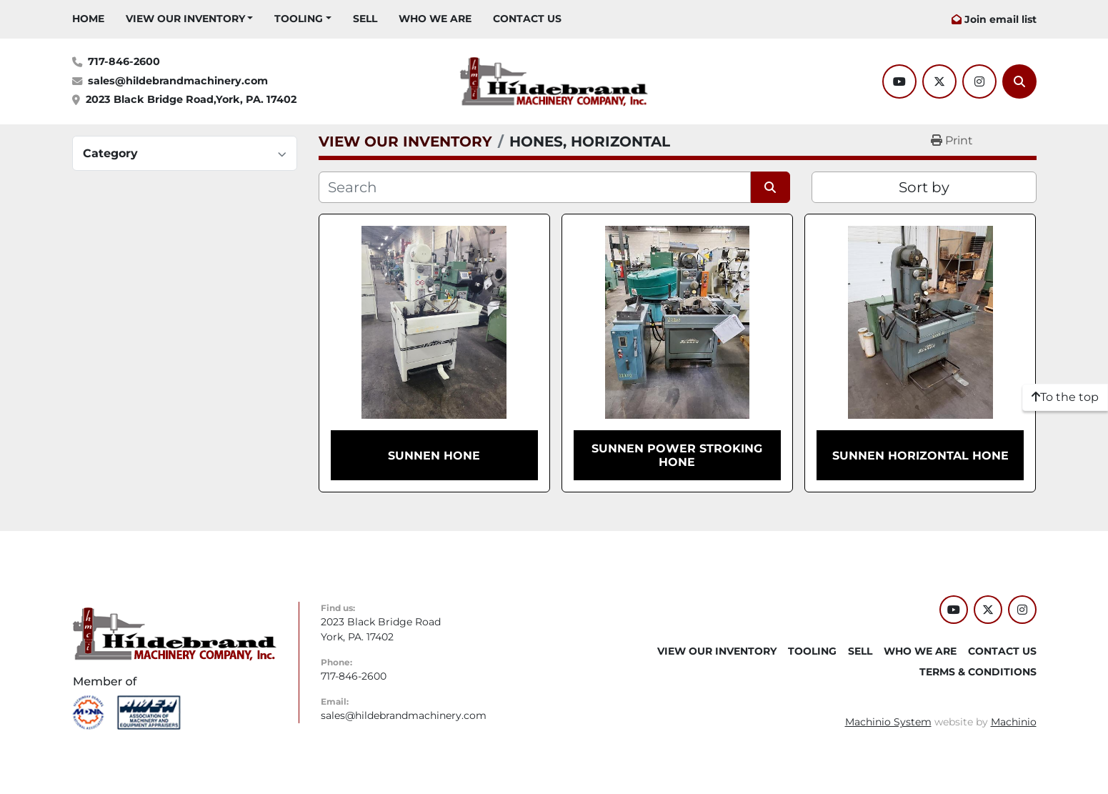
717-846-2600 (124, 61)
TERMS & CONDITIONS (978, 671)
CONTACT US (527, 18)
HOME (88, 18)
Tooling (298, 18)
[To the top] (1065, 397)
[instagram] (979, 81)
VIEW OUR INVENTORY (185, 18)
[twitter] (939, 81)
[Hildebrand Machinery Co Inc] (174, 633)
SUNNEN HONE (434, 455)
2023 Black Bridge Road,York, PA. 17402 (191, 99)
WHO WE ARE (435, 18)
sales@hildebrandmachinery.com (178, 80)
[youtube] (899, 81)
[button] (190, 18)
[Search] (1019, 81)
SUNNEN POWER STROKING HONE (677, 455)
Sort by (924, 187)
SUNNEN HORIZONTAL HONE (920, 455)
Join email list (1000, 19)
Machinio (1014, 721)
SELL (365, 18)
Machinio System (888, 721)
